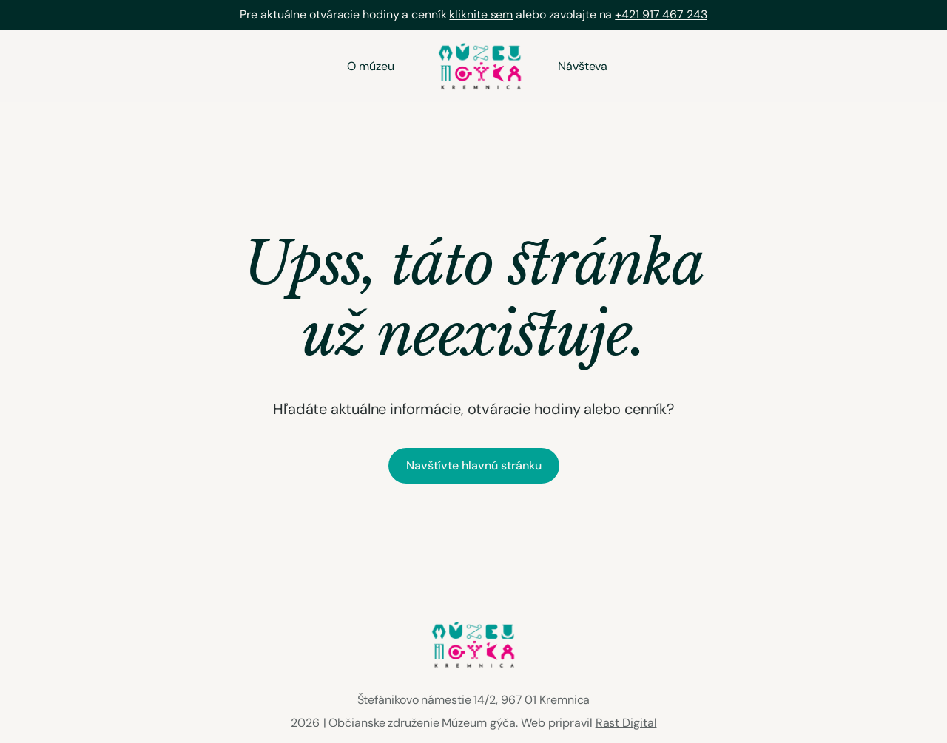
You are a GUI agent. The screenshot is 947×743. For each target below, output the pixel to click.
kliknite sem (481, 14)
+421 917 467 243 (661, 14)
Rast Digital (626, 722)
